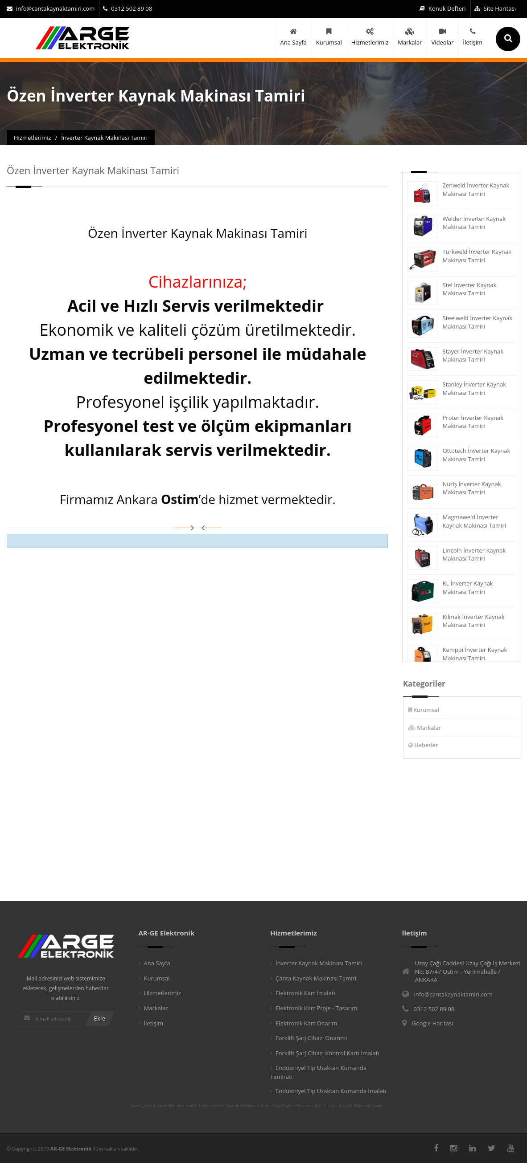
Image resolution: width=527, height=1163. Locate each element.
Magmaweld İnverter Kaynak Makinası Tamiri (474, 521)
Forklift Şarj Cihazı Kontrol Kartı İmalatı (327, 1053)
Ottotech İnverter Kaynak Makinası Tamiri (476, 455)
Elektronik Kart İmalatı (305, 993)
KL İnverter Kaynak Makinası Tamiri (467, 587)
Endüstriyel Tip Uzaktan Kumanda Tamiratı (318, 1072)
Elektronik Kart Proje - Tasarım (316, 1008)
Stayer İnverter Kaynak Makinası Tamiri (472, 355)
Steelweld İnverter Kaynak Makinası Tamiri (477, 322)
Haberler (431, 745)
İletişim (154, 1023)
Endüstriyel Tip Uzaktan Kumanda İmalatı (331, 1091)
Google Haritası (432, 1023)
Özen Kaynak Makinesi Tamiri (299, 1105)
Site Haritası (495, 8)
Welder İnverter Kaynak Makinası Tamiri (474, 223)
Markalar (434, 728)
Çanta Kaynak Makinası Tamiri (316, 978)
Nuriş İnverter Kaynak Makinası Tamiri (471, 488)
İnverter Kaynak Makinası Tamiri (319, 963)
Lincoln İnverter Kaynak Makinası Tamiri (474, 554)
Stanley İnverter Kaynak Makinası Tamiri (474, 388)
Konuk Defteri (443, 8)
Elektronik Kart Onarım (306, 1023)
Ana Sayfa (157, 963)
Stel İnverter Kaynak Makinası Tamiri (469, 289)
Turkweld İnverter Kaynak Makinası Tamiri (476, 256)
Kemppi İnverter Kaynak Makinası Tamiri (474, 654)
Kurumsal (432, 710)
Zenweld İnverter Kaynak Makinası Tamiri (475, 189)
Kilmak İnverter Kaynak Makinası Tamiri (473, 621)
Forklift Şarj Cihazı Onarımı (311, 1038)
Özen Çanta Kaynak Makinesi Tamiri (163, 1105)
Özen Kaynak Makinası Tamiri (355, 1105)
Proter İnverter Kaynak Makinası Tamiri (472, 422)
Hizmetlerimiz (162, 993)
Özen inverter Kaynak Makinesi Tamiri (234, 1105)
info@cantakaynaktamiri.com (51, 8)
